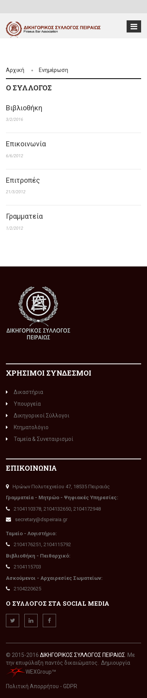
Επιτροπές (23, 180)
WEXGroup (29, 672)
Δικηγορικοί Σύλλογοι (37, 415)
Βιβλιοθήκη (24, 108)
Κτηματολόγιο (27, 427)
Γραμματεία (24, 216)
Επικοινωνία (26, 144)
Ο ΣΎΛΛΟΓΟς (29, 87)
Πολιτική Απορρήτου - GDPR (41, 686)
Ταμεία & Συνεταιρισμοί (39, 439)
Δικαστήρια (24, 392)
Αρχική (15, 70)
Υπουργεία (23, 404)
